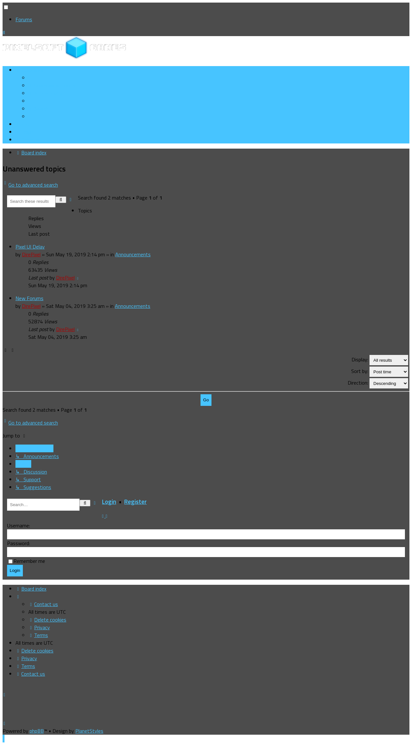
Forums (23, 19)
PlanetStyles (89, 731)
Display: (379, 360)
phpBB (37, 731)
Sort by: (379, 372)
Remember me (29, 561)
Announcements (133, 254)
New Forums (29, 298)
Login (109, 501)
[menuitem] (52, 85)
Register (135, 501)
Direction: (378, 383)
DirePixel (31, 254)
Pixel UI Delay (30, 246)
